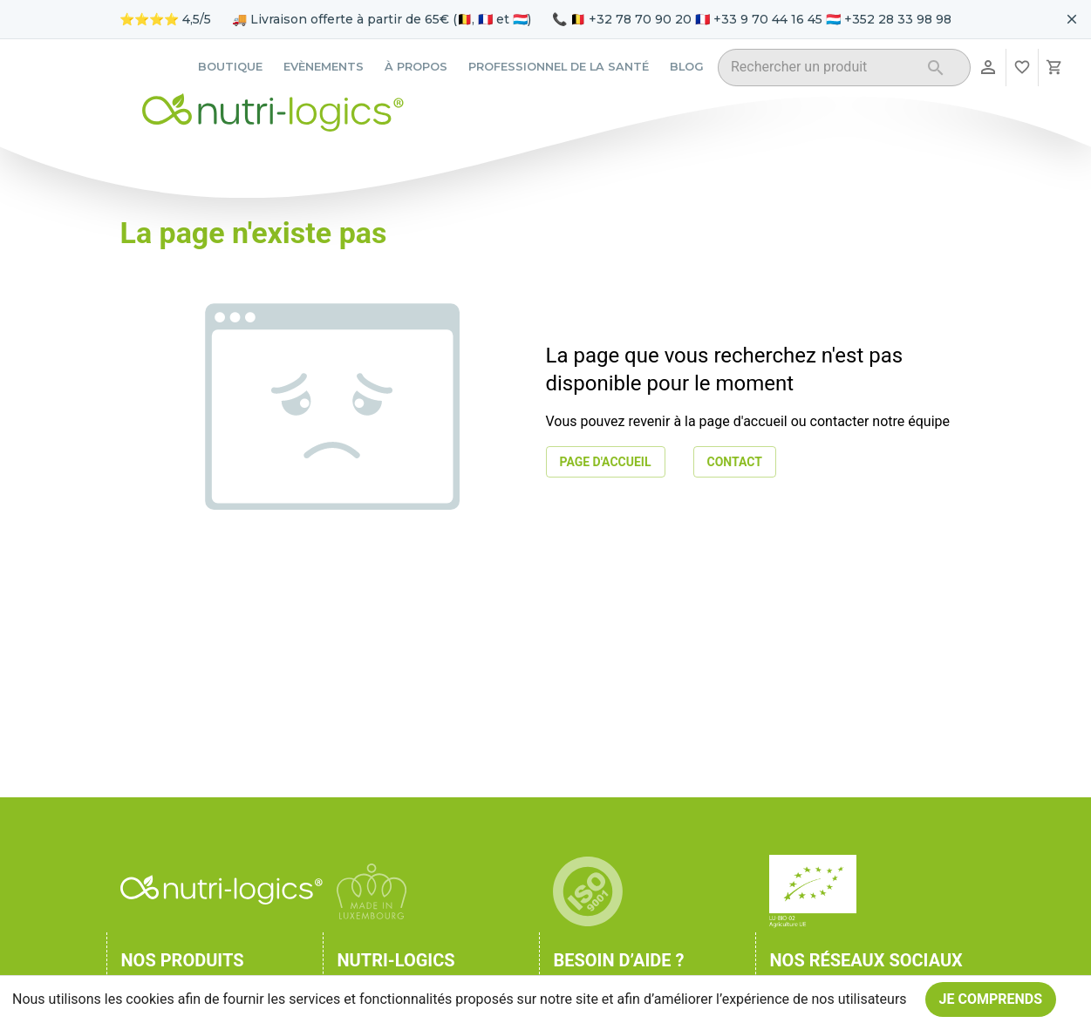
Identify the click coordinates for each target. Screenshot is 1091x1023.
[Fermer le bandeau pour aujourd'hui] (1072, 19)
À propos (416, 66)
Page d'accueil (606, 462)
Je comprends (991, 999)
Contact (734, 462)
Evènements (323, 66)
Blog (687, 66)
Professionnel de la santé (558, 66)
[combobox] (822, 70)
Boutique (230, 66)
